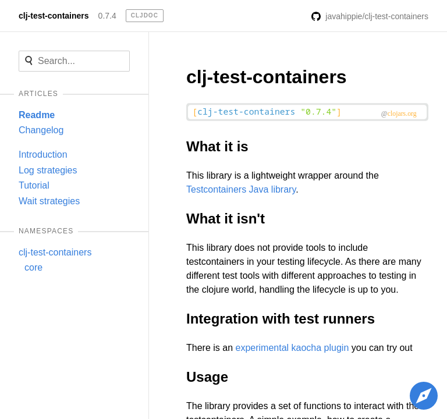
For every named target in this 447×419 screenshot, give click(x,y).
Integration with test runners (280, 318)
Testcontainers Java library (241, 189)
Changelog (41, 130)
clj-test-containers (54, 15)
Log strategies (48, 170)
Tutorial (34, 185)
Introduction (43, 154)
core (33, 267)
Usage (207, 377)
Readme (37, 115)
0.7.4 (107, 15)
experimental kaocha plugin (292, 348)
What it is (217, 146)
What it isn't (225, 218)
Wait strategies (49, 201)
